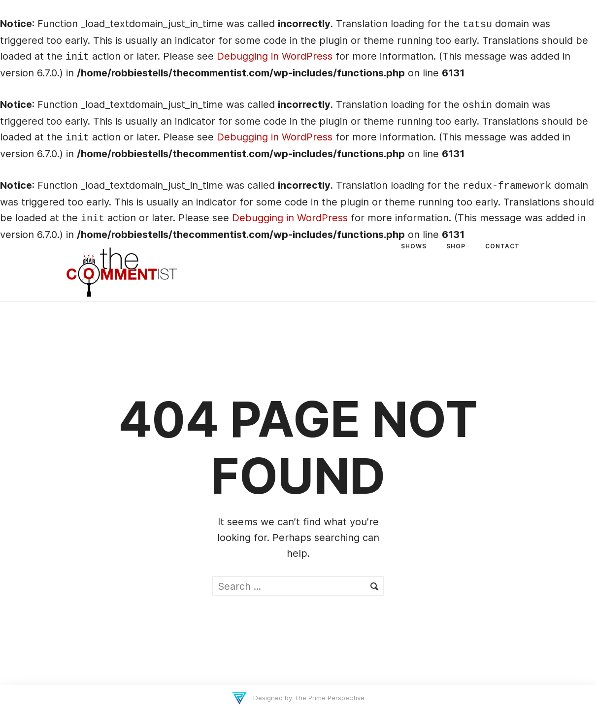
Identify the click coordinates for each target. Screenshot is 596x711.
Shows (414, 246)
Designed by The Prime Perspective (307, 698)
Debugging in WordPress (274, 56)
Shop (455, 246)
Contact (502, 246)
